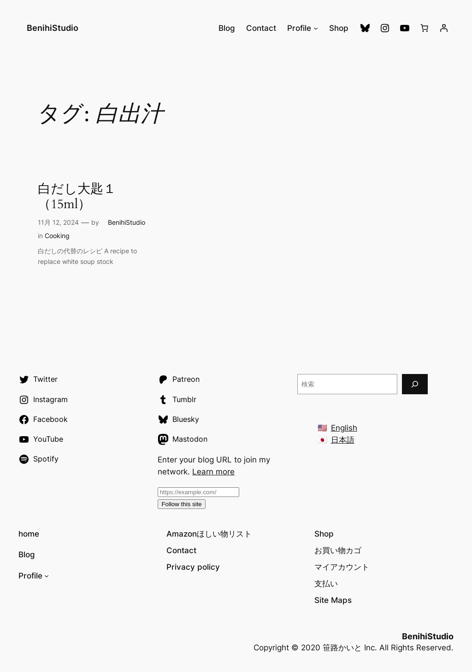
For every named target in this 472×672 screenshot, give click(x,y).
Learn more (213, 471)
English (344, 427)
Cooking (57, 236)
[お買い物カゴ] (424, 28)
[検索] (415, 384)
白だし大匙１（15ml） (77, 196)
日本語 (342, 439)
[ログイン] (444, 28)
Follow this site (181, 504)
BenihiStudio (48, 28)
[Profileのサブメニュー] (315, 28)
